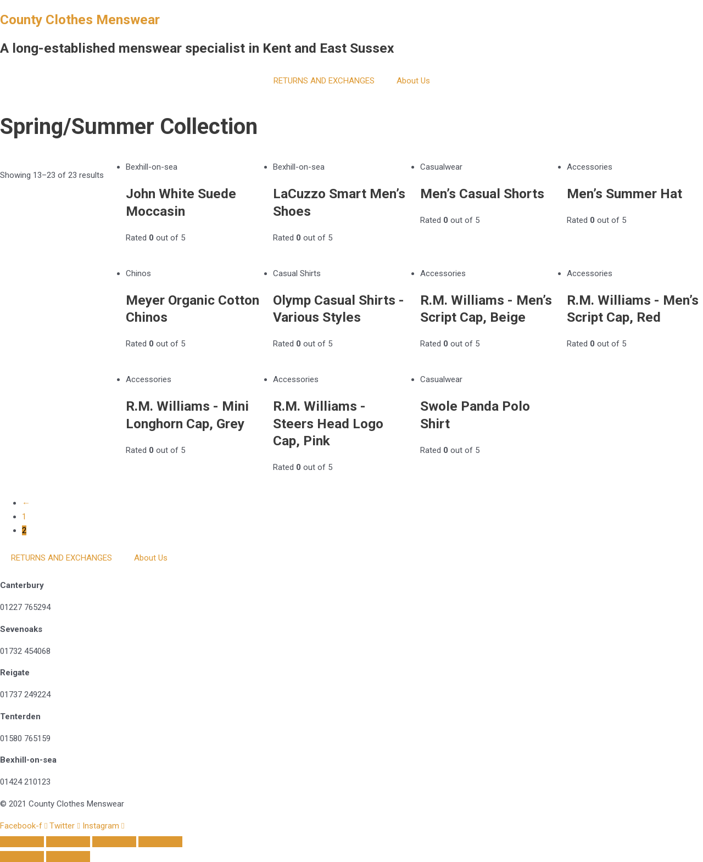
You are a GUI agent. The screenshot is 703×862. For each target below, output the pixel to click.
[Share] (114, 841)
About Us (413, 81)
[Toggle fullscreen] (68, 841)
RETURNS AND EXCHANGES (324, 81)
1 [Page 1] (24, 517)
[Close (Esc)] (160, 841)
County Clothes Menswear (80, 19)
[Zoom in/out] (22, 841)
